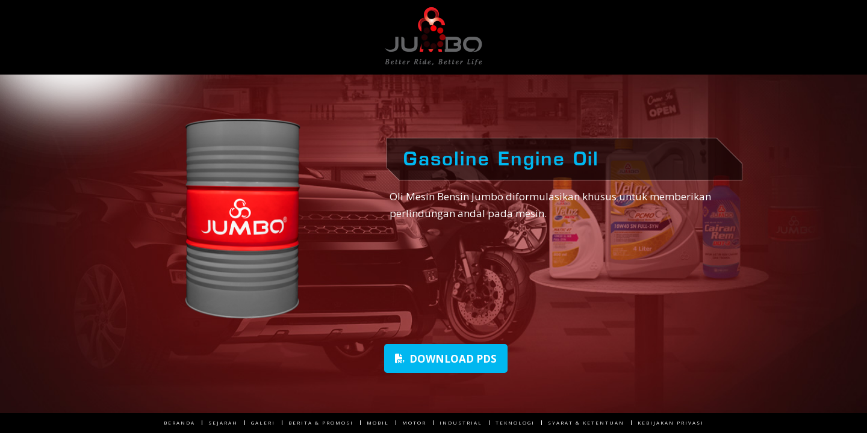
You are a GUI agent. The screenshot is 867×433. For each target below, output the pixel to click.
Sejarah (223, 422)
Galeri (263, 422)
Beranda (179, 422)
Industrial (461, 422)
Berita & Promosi (320, 422)
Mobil (378, 422)
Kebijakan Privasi (671, 422)
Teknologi (515, 422)
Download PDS (446, 359)
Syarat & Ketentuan (586, 422)
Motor (414, 422)
